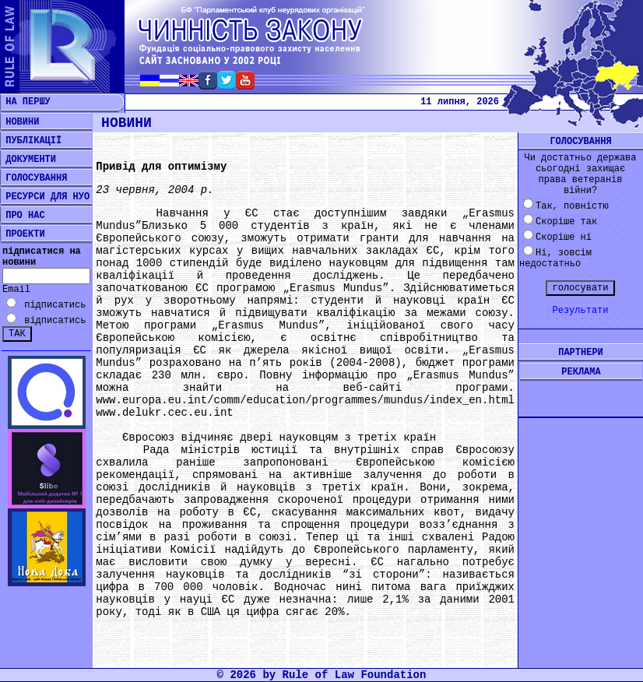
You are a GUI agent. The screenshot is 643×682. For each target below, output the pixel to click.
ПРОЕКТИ (22, 234)
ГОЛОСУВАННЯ (33, 178)
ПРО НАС (22, 215)
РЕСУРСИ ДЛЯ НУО (45, 197)
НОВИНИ (19, 122)
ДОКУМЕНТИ (28, 159)
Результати (580, 310)
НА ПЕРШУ (25, 102)
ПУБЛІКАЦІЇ (30, 140)
